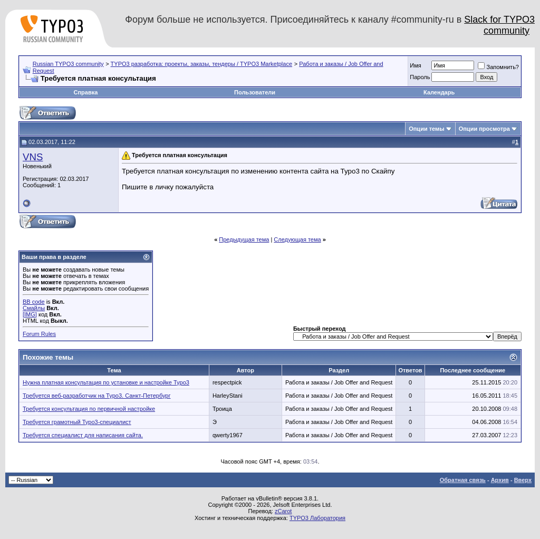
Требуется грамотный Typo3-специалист (77, 422)
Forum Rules (39, 334)
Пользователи (254, 92)
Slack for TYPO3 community (499, 25)
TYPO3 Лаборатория (317, 518)
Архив (500, 480)
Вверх (523, 480)
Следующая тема (297, 239)
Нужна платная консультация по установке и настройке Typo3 (106, 382)
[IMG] (30, 314)
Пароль (420, 77)
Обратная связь (463, 480)
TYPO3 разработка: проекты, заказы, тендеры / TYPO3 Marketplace (201, 64)
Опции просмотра (484, 129)
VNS (33, 156)
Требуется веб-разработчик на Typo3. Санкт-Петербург (96, 395)
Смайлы (34, 308)
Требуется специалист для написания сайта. (83, 435)
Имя (415, 65)
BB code (34, 302)
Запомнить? (498, 67)
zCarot (283, 511)
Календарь (439, 92)
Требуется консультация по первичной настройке (89, 409)
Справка (85, 92)
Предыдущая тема (244, 239)
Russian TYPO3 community (68, 64)
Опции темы (426, 129)
